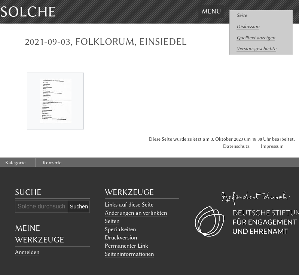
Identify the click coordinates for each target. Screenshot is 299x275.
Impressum (272, 146)
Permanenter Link (126, 245)
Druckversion (121, 237)
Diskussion (248, 26)
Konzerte (52, 162)
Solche (28, 11)
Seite (242, 15)
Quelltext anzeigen (256, 37)
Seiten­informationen (129, 254)
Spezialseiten (120, 229)
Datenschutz (236, 146)
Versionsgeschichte (256, 48)
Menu (211, 11)
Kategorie (15, 162)
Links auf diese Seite (129, 204)
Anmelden (27, 252)
